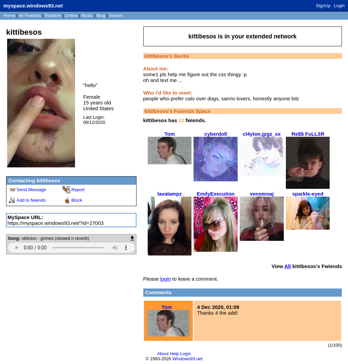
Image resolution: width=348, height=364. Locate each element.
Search (116, 15)
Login (339, 5)
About (163, 353)
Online (71, 15)
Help (174, 353)
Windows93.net (187, 358)
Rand (53, 15)
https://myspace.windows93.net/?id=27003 (55, 223)
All (30, 15)
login (165, 279)
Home (9, 15)
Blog (100, 15)
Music (87, 15)
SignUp (323, 5)
